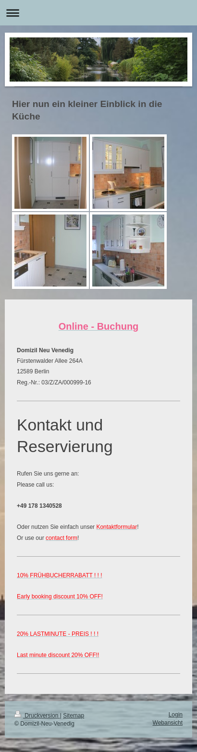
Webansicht (168, 722)
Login (176, 714)
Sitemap (73, 715)
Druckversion (37, 715)
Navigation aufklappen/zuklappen (98, 12)
